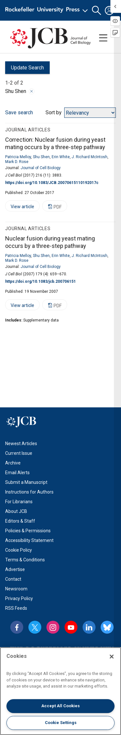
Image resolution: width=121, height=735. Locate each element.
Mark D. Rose (16, 161)
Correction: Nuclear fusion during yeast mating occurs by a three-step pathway (55, 143)
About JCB (16, 511)
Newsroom (16, 588)
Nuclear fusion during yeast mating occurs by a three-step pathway (50, 242)
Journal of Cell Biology (41, 168)
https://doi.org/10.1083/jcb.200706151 (40, 281)
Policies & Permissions (28, 530)
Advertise (15, 569)
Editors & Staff (20, 521)
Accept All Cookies (60, 705)
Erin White (61, 157)
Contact (13, 579)
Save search (19, 112)
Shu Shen (41, 157)
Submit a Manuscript (26, 482)
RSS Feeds (16, 608)
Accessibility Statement (29, 540)
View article (19, 207)
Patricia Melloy (18, 157)
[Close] (112, 656)
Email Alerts (17, 472)
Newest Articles (21, 443)
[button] (96, 10)
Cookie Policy (18, 550)
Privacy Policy (19, 598)
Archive (13, 462)
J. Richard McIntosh (89, 157)
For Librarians (19, 501)
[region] (60, 691)
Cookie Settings (60, 722)
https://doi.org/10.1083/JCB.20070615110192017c (51, 182)
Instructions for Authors (29, 492)
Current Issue (18, 453)
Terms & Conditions (25, 559)
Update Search (24, 69)
